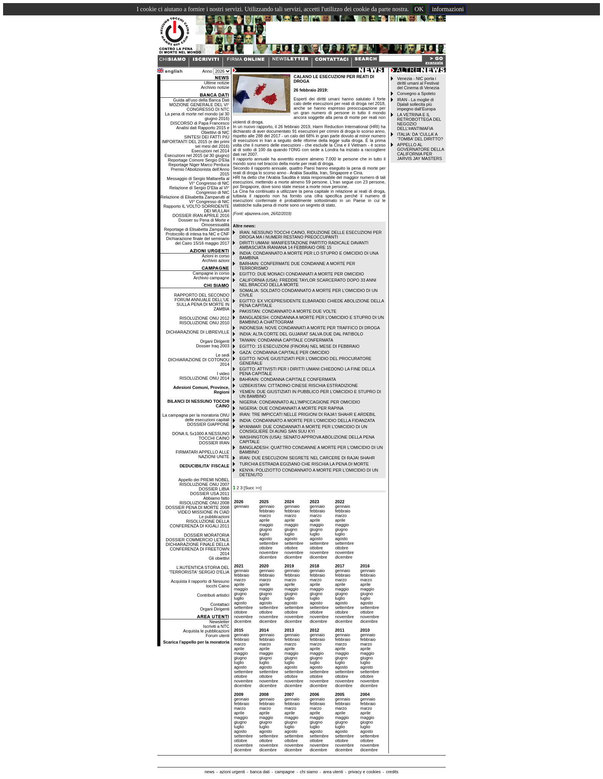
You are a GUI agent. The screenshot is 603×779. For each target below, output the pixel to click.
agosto (265, 538)
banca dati (260, 771)
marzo (265, 515)
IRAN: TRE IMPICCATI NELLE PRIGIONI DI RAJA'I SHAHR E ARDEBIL (307, 414)
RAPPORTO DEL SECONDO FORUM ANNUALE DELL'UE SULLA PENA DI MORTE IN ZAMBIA (201, 302)
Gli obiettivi (219, 558)
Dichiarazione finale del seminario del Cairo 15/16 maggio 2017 (197, 240)
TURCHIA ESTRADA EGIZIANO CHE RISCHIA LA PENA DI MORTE (304, 464)
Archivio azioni (216, 260)
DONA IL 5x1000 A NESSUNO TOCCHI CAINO (201, 435)
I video (223, 373)
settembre (268, 543)
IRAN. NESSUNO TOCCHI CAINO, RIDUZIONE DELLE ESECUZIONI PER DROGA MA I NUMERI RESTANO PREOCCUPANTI (310, 234)
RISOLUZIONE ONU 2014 (205, 378)
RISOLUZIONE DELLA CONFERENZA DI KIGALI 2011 (199, 523)
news (210, 771)
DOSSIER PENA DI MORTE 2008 (197, 507)
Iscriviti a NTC (216, 626)
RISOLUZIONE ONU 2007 (205, 484)
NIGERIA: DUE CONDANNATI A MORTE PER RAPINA (291, 408)
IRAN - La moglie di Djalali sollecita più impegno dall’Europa (416, 104)
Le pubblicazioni (214, 516)
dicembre (268, 557)
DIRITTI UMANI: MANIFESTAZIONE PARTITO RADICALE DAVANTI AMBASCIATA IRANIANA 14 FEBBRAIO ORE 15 (303, 245)
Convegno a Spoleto (416, 93)
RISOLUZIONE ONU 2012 (205, 318)
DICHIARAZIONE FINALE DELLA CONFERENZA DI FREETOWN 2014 (198, 549)
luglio (264, 534)
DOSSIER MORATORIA (206, 535)
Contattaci (220, 604)
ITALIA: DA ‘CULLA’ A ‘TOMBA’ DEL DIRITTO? (420, 136)
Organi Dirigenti (214, 341)
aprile (264, 520)
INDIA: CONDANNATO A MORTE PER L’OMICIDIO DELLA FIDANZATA (307, 420)
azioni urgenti (232, 771)
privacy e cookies (364, 771)
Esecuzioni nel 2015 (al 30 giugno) (197, 155)
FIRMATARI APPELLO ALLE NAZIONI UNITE (203, 454)
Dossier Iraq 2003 (213, 346)
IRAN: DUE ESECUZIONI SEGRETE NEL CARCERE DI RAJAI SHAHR (307, 457)
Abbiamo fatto (216, 498)
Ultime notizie (216, 82)
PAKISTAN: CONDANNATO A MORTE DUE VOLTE (287, 311)
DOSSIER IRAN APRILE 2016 (201, 215)
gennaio (241, 506)
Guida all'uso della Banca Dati (201, 100)
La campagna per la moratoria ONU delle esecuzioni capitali (195, 417)
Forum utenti (218, 635)
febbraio (267, 511)
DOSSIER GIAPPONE (208, 424)
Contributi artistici (213, 595)
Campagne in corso (211, 273)
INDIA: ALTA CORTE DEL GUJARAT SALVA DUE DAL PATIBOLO (301, 334)
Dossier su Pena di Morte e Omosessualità (204, 222)
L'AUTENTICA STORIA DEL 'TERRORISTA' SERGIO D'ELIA (199, 569)
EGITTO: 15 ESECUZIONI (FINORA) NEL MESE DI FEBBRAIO (299, 346)
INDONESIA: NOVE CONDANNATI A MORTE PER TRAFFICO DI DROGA (309, 327)
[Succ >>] (253, 487)
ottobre (265, 547)
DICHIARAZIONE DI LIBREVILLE (197, 332)
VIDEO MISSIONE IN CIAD (203, 512)
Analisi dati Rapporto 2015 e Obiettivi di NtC (202, 130)
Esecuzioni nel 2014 (210, 150)
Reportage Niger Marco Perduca (198, 164)
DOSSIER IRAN (214, 442)
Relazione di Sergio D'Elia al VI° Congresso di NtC (199, 190)
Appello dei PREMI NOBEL (204, 479)
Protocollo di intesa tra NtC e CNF (198, 234)
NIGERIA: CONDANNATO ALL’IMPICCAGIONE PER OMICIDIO (299, 402)
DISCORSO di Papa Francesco (199, 123)
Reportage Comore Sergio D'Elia (199, 160)
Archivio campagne (211, 277)
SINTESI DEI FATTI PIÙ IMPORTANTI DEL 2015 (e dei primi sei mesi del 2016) (196, 141)
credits (392, 771)
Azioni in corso (216, 256)
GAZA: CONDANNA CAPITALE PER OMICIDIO (284, 352)
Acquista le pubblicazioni (206, 631)
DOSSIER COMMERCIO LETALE (197, 539)
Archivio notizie (215, 87)
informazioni (448, 9)
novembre (268, 552)
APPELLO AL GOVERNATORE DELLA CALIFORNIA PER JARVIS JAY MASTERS (420, 151)
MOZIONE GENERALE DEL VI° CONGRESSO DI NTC (199, 107)
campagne (285, 771)
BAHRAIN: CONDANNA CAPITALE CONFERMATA (287, 379)
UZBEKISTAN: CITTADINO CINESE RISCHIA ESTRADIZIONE (298, 385)
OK (419, 9)
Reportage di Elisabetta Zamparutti (196, 229)
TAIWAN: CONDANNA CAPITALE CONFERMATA (286, 340)
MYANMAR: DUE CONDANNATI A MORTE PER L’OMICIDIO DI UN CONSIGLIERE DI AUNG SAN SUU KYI (303, 429)
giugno (265, 529)
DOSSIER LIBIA (214, 489)
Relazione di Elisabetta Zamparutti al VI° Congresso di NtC (194, 199)
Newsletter (219, 621)
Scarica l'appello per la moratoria (196, 642)
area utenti (333, 771)
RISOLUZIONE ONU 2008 (205, 502)
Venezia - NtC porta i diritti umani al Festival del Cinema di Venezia (418, 83)
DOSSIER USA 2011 (209, 493)
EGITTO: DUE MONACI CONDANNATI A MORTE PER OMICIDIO (301, 274)
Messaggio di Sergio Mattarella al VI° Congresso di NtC (198, 180)
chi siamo (309, 771)
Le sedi (222, 355)
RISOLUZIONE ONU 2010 (205, 322)
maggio (266, 524)
